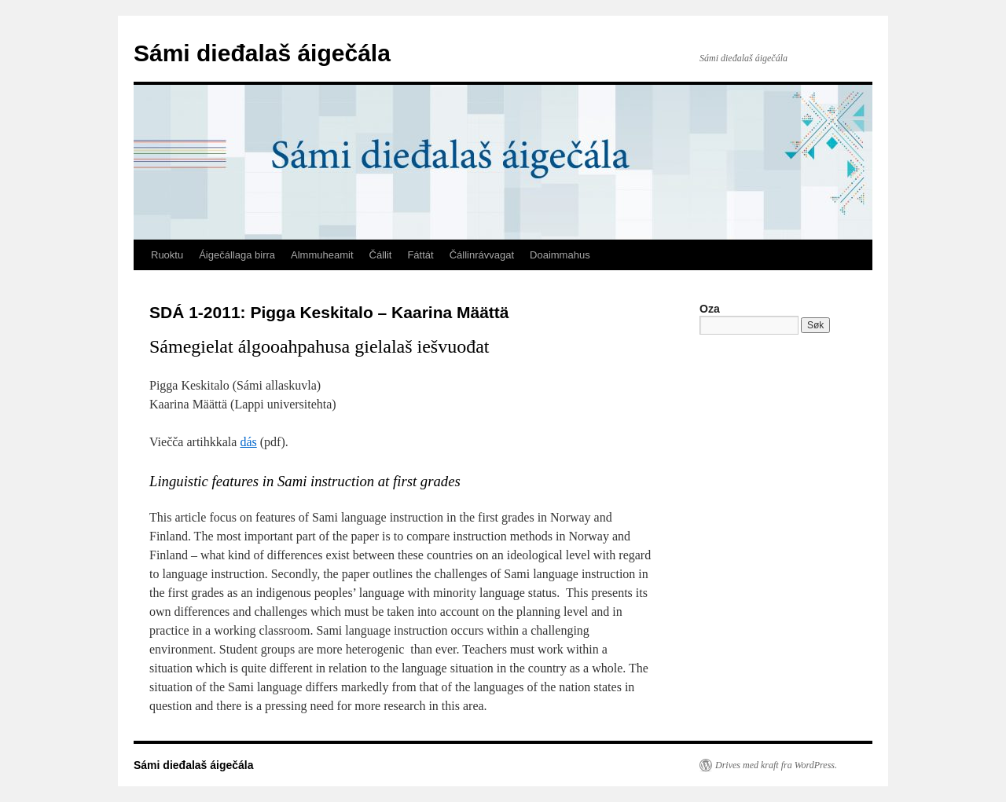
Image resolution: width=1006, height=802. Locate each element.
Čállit (380, 255)
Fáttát (420, 255)
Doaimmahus (560, 255)
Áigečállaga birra (237, 255)
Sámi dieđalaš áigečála (262, 53)
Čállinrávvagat (482, 255)
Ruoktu (167, 255)
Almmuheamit (322, 255)
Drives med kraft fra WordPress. (776, 765)
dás (248, 442)
